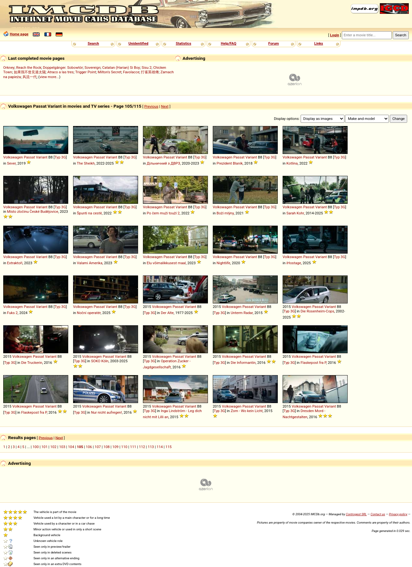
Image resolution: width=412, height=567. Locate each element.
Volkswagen (13, 157)
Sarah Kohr (295, 213)
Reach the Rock (28, 67)
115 (168, 447)
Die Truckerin (31, 362)
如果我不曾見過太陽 (30, 72)
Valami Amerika (89, 263)
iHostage (293, 263)
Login (334, 35)
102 (53, 447)
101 (45, 447)
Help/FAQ (228, 43)
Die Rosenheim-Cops (317, 311)
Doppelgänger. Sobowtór (63, 67)
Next (164, 106)
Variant (42, 157)
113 (151, 447)
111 (133, 447)
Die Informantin (243, 362)
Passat (29, 157)
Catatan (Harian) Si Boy (121, 67)
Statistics (183, 43)
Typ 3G (60, 157)
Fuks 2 (12, 312)
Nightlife (223, 263)
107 (98, 447)
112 (142, 447)
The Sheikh (86, 163)
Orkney (8, 67)
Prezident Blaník (230, 163)
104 (71, 447)
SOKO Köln (100, 361)
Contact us (377, 514)
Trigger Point (85, 72)
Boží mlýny (225, 213)
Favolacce (131, 72)
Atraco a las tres (60, 72)
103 (62, 447)
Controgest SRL (356, 514)
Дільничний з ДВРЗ (163, 163)
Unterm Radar (242, 312)
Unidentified (138, 43)
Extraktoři (15, 263)
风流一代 (30, 77)
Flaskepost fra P (313, 362)
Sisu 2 (147, 67)
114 (160, 447)
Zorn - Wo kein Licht (247, 411)
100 (36, 447)
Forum (273, 43)
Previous (151, 106)
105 (80, 447)
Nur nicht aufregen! (106, 412)
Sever (11, 163)
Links (318, 43)
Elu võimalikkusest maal (166, 263)
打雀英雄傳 (150, 72)
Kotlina (292, 163)
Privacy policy (398, 514)
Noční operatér (89, 312)
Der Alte (167, 312)
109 (115, 447)
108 (107, 447)
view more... (49, 77)
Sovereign (93, 67)
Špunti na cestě (89, 213)
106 (89, 447)
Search (93, 43)
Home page (19, 34)
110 (124, 447)
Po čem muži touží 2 (163, 213)
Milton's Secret (109, 72)
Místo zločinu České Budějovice (32, 211)
